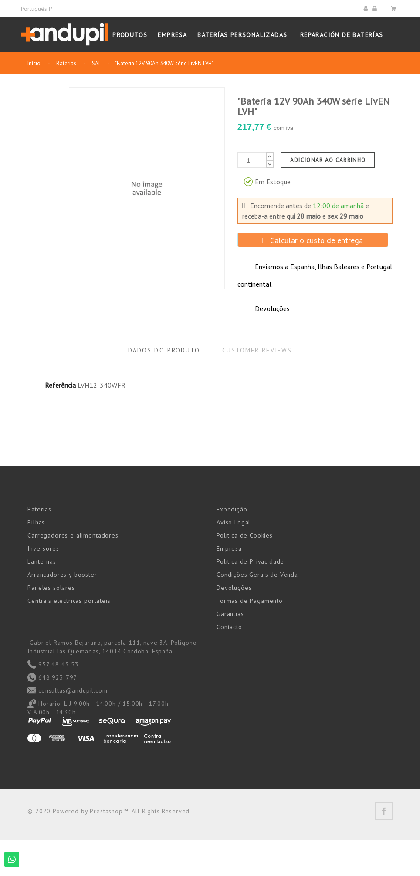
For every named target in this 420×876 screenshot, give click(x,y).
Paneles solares (51, 588)
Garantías (230, 614)
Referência (60, 385)
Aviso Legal (234, 522)
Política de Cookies (245, 535)
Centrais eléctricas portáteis (68, 601)
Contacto (229, 627)
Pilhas (36, 522)
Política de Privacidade (250, 561)
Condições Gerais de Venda (257, 574)
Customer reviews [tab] (257, 350)
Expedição (232, 509)
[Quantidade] (251, 160)
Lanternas (41, 561)
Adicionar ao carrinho (328, 160)
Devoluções (234, 588)
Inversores (43, 548)
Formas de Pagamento (250, 601)
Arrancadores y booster (62, 574)
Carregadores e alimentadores (73, 535)
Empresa (229, 548)
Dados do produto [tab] (164, 350)
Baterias (39, 509)
